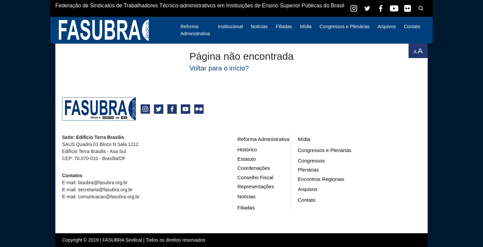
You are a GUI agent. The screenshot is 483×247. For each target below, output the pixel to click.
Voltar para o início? (219, 68)
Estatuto (246, 159)
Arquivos (386, 26)
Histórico (247, 149)
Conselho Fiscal (255, 177)
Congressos (311, 160)
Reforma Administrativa (195, 30)
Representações (255, 186)
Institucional (230, 26)
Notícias (259, 26)
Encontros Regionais (321, 179)
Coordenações (253, 168)
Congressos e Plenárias (345, 26)
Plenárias (308, 169)
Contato (412, 26)
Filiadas (284, 26)
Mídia (306, 26)
